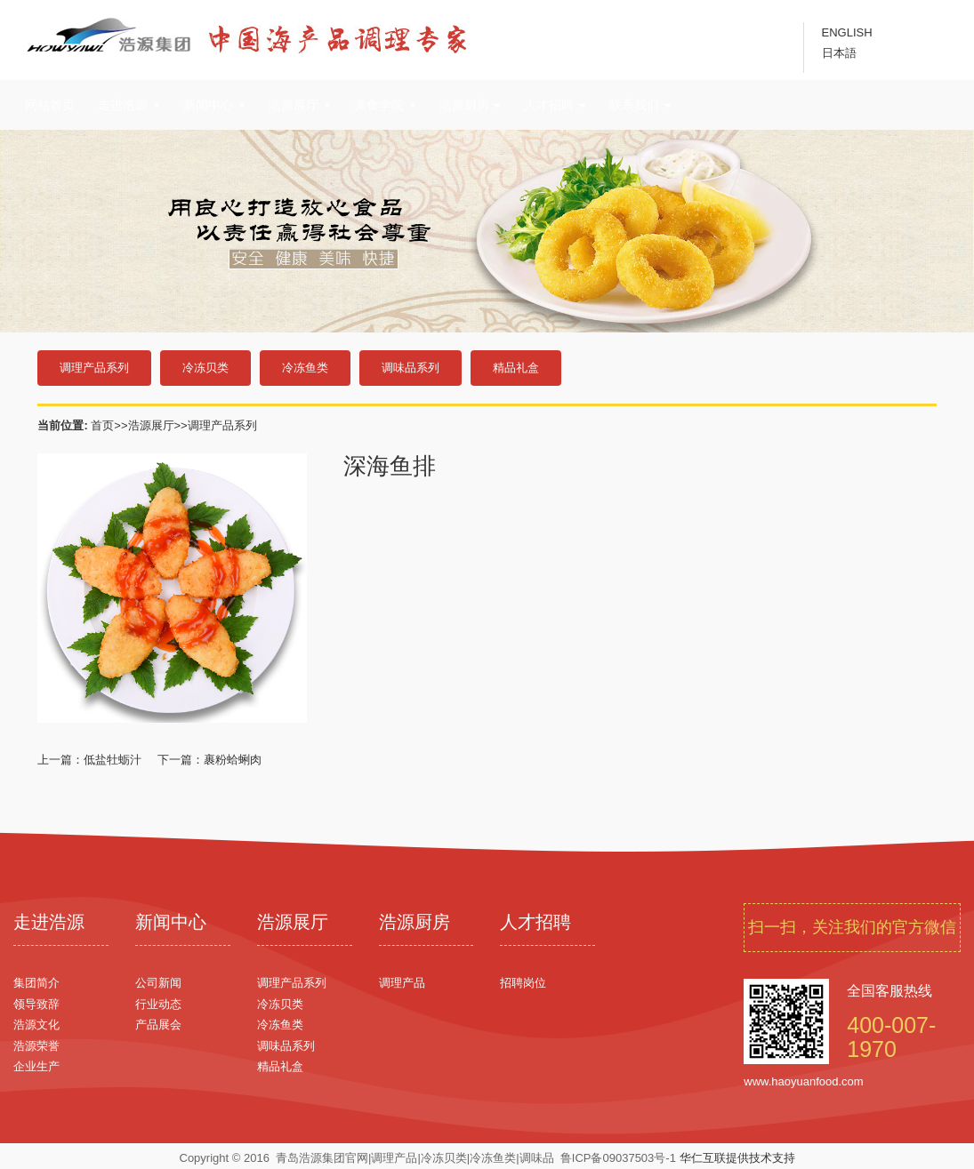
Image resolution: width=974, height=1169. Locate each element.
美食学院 (385, 105)
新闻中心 (214, 105)
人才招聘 (555, 105)
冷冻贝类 (205, 367)
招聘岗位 (523, 982)
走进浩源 (129, 105)
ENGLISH (847, 32)
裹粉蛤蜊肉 (233, 759)
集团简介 (36, 982)
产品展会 (158, 1024)
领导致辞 (36, 1004)
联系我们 (640, 105)
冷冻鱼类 (305, 367)
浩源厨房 (470, 105)
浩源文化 (36, 1024)
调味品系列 (410, 367)
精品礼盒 (516, 367)
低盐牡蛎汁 (112, 759)
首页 (102, 425)
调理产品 (402, 982)
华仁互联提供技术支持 (737, 1158)
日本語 (839, 53)
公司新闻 (158, 982)
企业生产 (36, 1066)
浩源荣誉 (36, 1046)
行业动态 (158, 1004)
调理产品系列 (94, 367)
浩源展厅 (300, 105)
